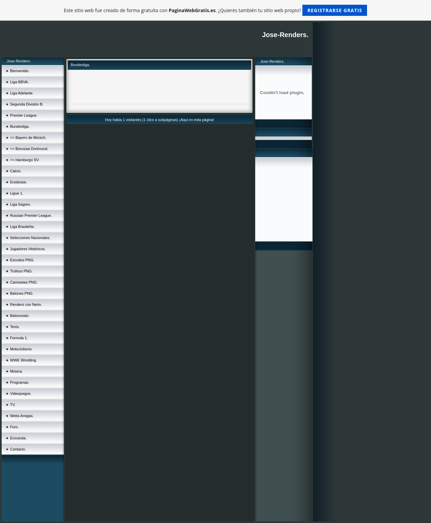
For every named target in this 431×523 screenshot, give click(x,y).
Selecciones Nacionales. (30, 238)
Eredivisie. (18, 182)
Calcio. (16, 171)
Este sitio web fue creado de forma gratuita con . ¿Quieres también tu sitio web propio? (215, 10)
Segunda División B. (26, 104)
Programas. (19, 382)
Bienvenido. (20, 71)
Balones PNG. (22, 293)
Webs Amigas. (22, 416)
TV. (12, 405)
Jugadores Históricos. (28, 249)
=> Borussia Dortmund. (29, 149)
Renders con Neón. (26, 304)
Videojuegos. (20, 393)
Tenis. (15, 327)
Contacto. (18, 449)
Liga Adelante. (22, 93)
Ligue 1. (16, 193)
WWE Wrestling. (23, 360)
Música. (16, 371)
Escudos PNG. (22, 260)
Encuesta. (18, 438)
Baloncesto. (19, 316)
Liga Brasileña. (22, 227)
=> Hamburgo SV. (24, 160)
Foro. (14, 427)
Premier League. (23, 115)
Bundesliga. (20, 126)
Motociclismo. (21, 349)
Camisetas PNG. (24, 282)
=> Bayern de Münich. (28, 138)
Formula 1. (19, 338)
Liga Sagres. (20, 204)
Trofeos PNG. (21, 271)
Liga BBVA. (19, 82)
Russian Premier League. (31, 215)
